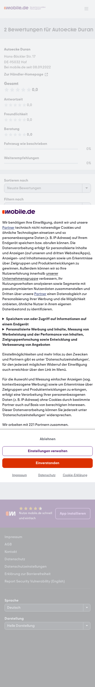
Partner (8, 227)
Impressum (19, 475)
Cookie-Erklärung (75, 475)
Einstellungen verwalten (47, 451)
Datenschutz (46, 475)
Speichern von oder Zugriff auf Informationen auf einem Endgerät (44, 321)
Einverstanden (47, 463)
